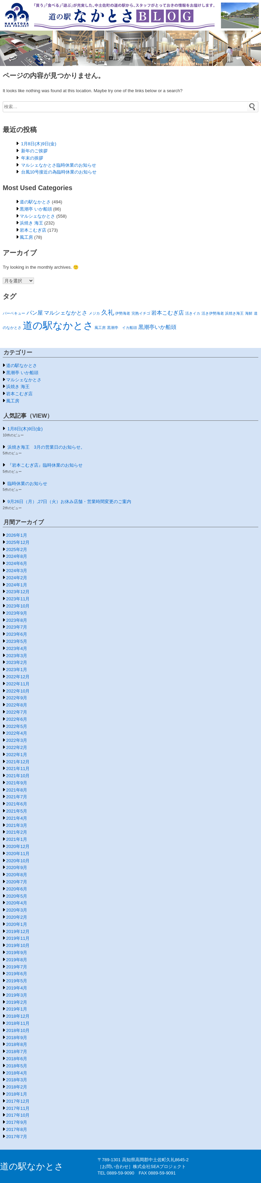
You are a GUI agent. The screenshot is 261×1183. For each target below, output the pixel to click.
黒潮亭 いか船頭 (36, 209)
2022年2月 (16, 747)
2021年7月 (16, 796)
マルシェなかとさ (37, 216)
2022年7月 (16, 712)
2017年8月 (16, 1129)
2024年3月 (16, 570)
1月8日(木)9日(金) (38, 143)
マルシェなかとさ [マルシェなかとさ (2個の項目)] (65, 313)
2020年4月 (16, 902)
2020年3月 (16, 910)
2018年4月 (16, 1073)
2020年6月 (16, 889)
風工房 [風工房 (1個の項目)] (100, 328)
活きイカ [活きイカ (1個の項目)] (192, 313)
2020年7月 (16, 881)
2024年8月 (16, 556)
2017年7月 (16, 1136)
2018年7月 (16, 1051)
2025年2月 (16, 549)
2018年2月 (16, 1086)
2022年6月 (16, 719)
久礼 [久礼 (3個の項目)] (107, 312)
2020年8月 (16, 874)
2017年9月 (16, 1122)
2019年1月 (16, 1009)
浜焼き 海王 (31, 223)
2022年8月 (16, 704)
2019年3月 (16, 995)
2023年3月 (16, 655)
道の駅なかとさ (35, 201)
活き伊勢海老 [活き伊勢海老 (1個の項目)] (213, 313)
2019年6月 (16, 973)
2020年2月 (16, 917)
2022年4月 (16, 733)
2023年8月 (16, 620)
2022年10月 (18, 691)
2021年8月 (16, 790)
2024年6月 (16, 563)
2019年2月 (16, 1002)
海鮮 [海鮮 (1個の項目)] (249, 313)
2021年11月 (18, 768)
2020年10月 (18, 860)
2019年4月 (16, 987)
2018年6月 (16, 1058)
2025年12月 (18, 542)
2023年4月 (16, 648)
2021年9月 (16, 782)
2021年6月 (16, 803)
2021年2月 (16, 832)
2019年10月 (18, 945)
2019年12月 (18, 931)
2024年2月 (16, 577)
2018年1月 (16, 1094)
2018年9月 (16, 1037)
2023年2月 (16, 662)
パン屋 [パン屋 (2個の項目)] (35, 313)
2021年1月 (16, 839)
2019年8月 (16, 959)
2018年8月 (16, 1044)
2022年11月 (18, 683)
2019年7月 (16, 966)
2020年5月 (16, 896)
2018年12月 (18, 1016)
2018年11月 (18, 1023)
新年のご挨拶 (34, 150)
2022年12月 (18, 676)
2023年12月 (18, 591)
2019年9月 (16, 952)
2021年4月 (16, 818)
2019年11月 (18, 938)
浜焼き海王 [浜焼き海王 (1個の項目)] (234, 313)
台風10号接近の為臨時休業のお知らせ (59, 171)
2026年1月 (16, 535)
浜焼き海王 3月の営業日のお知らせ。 (46, 447)
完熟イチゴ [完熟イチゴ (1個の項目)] (141, 313)
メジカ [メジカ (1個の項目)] (94, 313)
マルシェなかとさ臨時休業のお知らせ (58, 165)
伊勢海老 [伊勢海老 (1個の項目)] (122, 313)
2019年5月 (16, 980)
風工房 (26, 237)
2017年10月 (18, 1115)
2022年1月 (16, 754)
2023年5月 (16, 641)
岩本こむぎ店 (33, 230)
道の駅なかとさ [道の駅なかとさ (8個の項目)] (58, 325)
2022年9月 (16, 697)
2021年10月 (18, 775)
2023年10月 (18, 606)
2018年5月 (16, 1065)
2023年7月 (16, 627)
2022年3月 (16, 740)
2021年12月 (18, 761)
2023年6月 (16, 634)
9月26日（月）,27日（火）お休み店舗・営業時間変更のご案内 (69, 501)
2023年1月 (16, 669)
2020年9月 (16, 867)
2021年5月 (16, 811)
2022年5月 (16, 726)
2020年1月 (16, 924)
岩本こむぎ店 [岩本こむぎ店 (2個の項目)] (167, 313)
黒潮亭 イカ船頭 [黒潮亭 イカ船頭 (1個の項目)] (122, 328)
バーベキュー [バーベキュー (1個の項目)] (14, 313)
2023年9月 (16, 613)
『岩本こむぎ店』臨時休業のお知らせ (45, 465)
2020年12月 (18, 846)
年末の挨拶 (32, 158)
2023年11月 (18, 598)
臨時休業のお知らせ (27, 483)
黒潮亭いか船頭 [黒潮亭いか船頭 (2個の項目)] (157, 327)
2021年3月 (16, 825)
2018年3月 (16, 1079)
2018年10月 (18, 1030)
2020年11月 (18, 853)
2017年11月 (18, 1108)
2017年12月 (18, 1101)
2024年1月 (16, 584)
